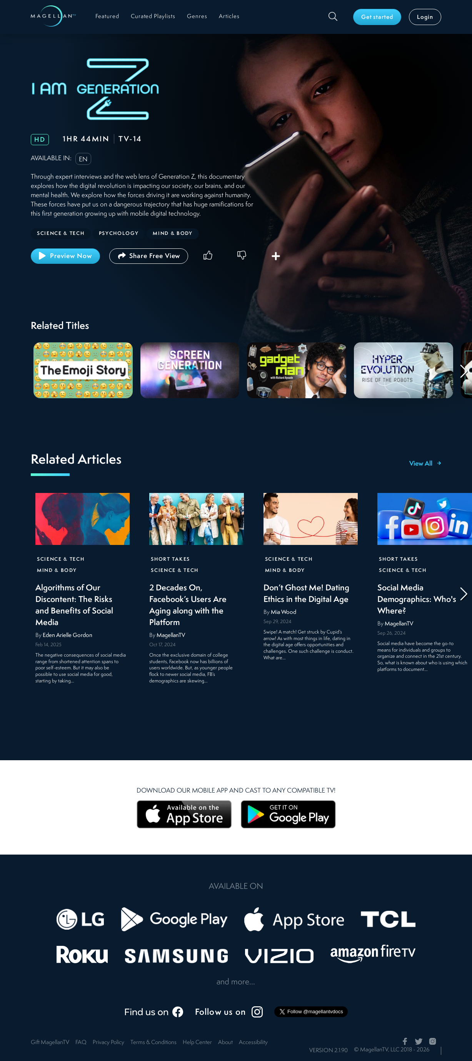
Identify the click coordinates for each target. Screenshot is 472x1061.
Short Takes (170, 559)
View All (425, 464)
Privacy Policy (108, 1043)
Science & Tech (61, 559)
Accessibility (253, 1043)
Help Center (197, 1043)
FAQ (81, 1043)
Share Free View (148, 256)
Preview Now (65, 256)
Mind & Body (57, 570)
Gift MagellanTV (50, 1043)
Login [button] (425, 17)
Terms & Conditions (153, 1043)
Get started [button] (377, 17)
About (225, 1043)
